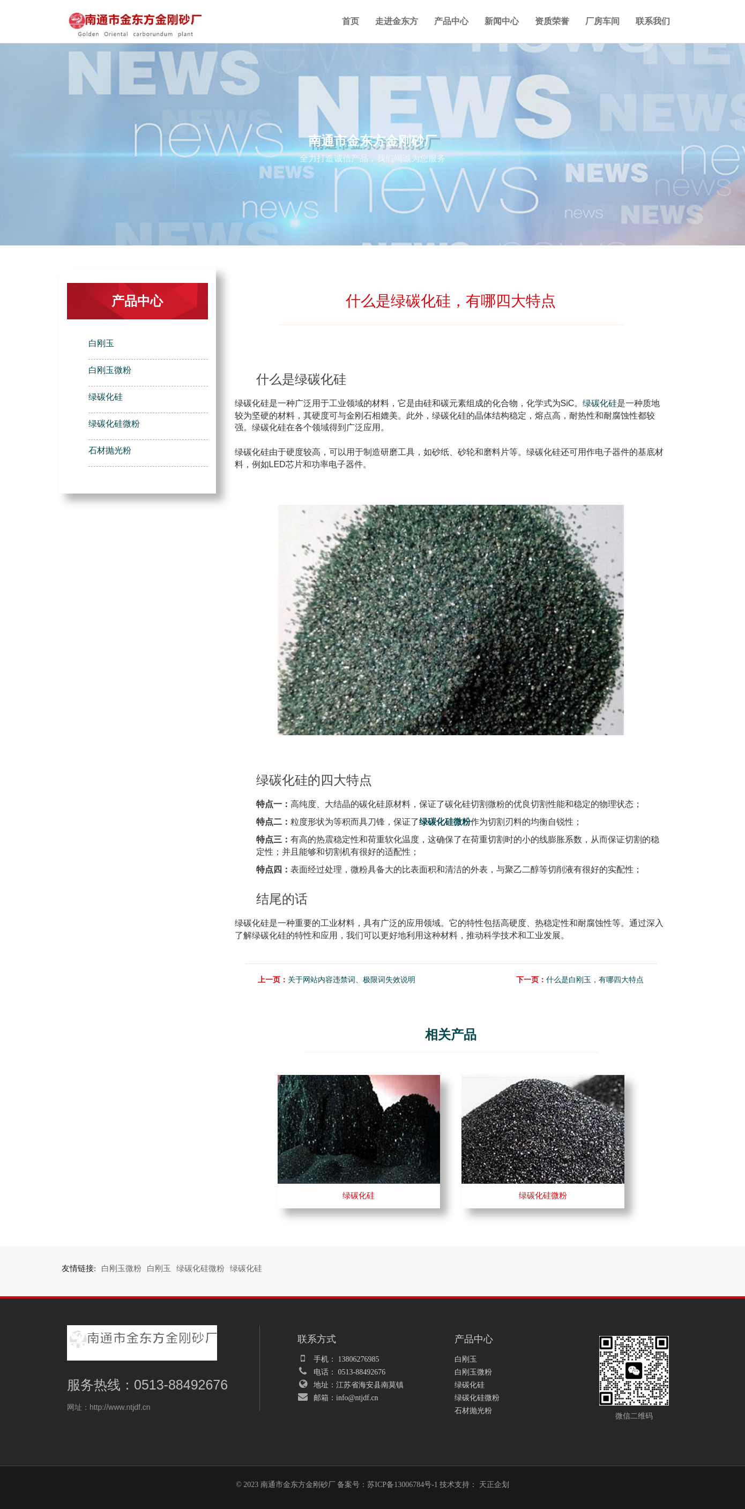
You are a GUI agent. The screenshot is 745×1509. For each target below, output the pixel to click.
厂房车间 (602, 21)
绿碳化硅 (105, 396)
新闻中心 (502, 21)
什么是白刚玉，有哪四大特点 (595, 980)
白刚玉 (101, 343)
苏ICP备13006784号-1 (402, 1485)
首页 (350, 21)
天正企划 (494, 1485)
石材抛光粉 (109, 450)
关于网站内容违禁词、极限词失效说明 (351, 980)
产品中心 (451, 21)
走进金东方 (396, 21)
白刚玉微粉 (109, 370)
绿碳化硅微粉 (114, 423)
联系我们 (653, 21)
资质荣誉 (552, 21)
